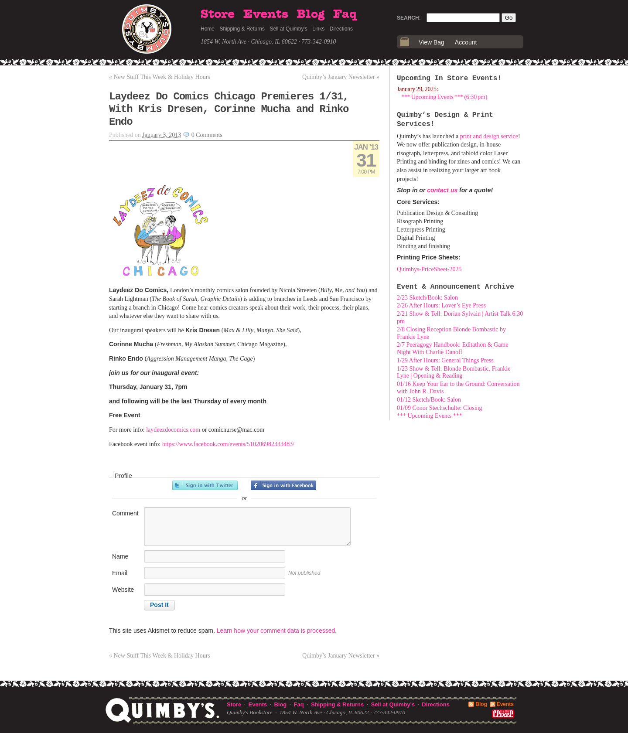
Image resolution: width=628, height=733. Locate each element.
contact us (442, 190)
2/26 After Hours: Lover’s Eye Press (441, 305)
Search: (409, 18)
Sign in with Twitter (205, 485)
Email (119, 572)
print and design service (489, 136)
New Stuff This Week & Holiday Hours (159, 77)
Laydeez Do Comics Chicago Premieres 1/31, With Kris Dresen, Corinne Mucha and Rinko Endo (229, 109)
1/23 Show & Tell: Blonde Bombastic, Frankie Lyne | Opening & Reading (453, 372)
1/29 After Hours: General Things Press (445, 360)
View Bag (431, 42)
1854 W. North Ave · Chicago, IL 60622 (249, 41)
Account (466, 42)
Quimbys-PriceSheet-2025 (429, 269)
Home (208, 29)
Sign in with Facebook (283, 485)
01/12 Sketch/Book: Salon (429, 399)
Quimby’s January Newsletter (340, 77)
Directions (341, 29)
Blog (310, 14)
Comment (125, 513)
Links (318, 29)
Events (265, 14)
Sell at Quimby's (288, 29)
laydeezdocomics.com (173, 429)
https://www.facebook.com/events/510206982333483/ (228, 444)
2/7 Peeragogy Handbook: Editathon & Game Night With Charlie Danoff (452, 348)
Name (120, 556)
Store (218, 14)
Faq (345, 14)
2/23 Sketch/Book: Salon (427, 297)
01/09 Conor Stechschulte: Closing (439, 408)
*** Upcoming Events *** (429, 416)
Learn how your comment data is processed (276, 630)
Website (123, 589)
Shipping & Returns (242, 29)
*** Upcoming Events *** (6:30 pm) (444, 97)
